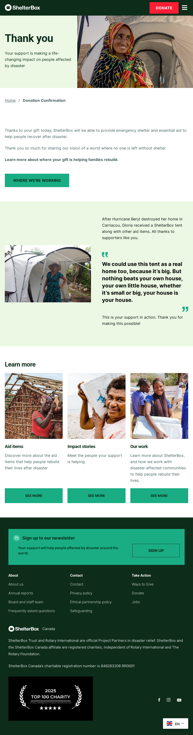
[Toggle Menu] (184, 8)
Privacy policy (81, 593)
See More (33, 496)
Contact (76, 584)
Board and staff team (25, 602)
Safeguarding (81, 611)
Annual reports (20, 593)
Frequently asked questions (31, 611)
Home (10, 100)
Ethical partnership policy (91, 602)
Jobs (136, 602)
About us (16, 584)
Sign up (156, 550)
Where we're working (37, 180)
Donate (164, 8)
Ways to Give (143, 584)
